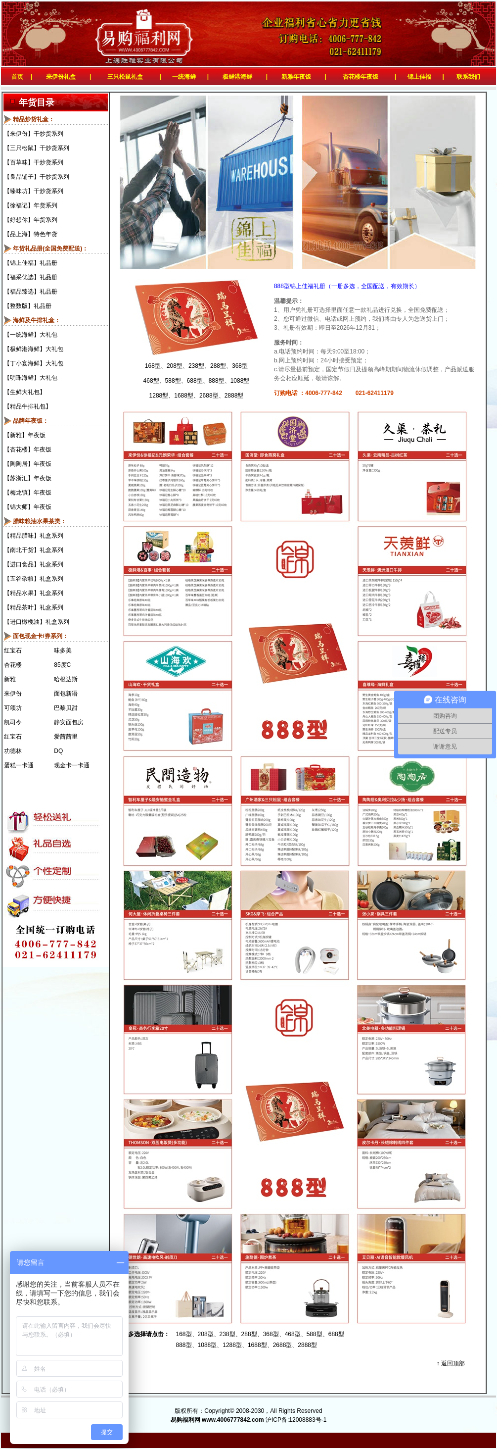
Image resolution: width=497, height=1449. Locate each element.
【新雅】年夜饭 (24, 435)
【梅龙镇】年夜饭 (27, 492)
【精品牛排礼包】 (27, 406)
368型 (240, 365)
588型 (173, 380)
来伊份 (13, 693)
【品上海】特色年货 (30, 234)
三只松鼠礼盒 (125, 76)
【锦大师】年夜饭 (27, 506)
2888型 (234, 395)
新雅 (10, 679)
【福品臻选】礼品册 (30, 291)
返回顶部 (453, 1363)
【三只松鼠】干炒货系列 (36, 148)
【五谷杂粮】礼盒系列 (33, 578)
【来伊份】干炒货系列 (33, 133)
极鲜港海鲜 (237, 76)
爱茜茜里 (66, 736)
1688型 (183, 395)
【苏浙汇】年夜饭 (27, 478)
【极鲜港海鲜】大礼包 (33, 349)
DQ (58, 751)
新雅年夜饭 (296, 76)
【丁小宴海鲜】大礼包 (33, 363)
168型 (153, 365)
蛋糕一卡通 (19, 765)
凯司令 (13, 722)
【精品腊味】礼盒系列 (33, 535)
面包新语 (66, 693)
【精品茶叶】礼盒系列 (33, 607)
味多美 (63, 650)
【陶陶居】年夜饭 (27, 463)
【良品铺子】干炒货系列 (36, 176)
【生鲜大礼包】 (24, 392)
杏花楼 (13, 664)
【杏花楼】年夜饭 (27, 449)
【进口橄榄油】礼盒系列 (36, 621)
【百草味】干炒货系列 (33, 162)
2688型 (209, 395)
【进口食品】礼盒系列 (33, 564)
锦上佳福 (419, 76)
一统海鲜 (184, 76)
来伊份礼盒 (61, 76)
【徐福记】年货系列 (30, 205)
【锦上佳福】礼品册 (30, 262)
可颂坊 (13, 707)
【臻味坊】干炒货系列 (33, 191)
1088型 (240, 380)
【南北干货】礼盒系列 (33, 550)
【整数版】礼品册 (27, 305)
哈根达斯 (66, 679)
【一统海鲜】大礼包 (30, 334)
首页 (15, 76)
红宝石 (13, 650)
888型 (217, 380)
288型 (218, 365)
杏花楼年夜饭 (360, 76)
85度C (62, 664)
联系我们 (470, 76)
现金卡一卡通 (72, 765)
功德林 (13, 751)
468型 (151, 380)
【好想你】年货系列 (30, 219)
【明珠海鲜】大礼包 (30, 377)
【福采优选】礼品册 (30, 277)
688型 (195, 380)
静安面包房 (69, 722)
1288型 (159, 395)
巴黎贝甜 (66, 707)
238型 (196, 365)
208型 (174, 365)
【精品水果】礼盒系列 (33, 593)
